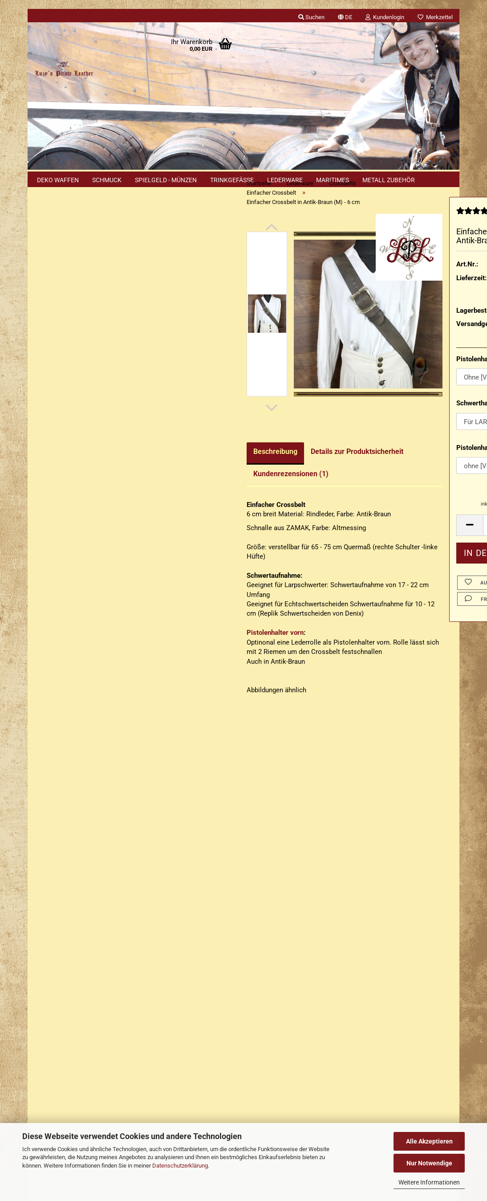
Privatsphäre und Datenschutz (78, 937)
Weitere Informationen (429, 1182)
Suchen (83, 437)
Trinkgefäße (232, 180)
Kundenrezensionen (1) (189, 491)
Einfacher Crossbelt (76, 341)
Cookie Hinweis (65, 711)
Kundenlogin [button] (384, 17)
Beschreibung (174, 469)
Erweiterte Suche (83, 458)
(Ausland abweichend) (424, 315)
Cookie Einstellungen (65, 953)
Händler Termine (125, 1109)
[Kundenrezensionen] (375, 232)
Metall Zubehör (388, 180)
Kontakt (45, 834)
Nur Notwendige (429, 1163)
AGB (40, 920)
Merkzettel (435, 17)
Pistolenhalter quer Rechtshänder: (400, 465)
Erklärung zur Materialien (71, 903)
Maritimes (332, 180)
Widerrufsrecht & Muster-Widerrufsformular (98, 869)
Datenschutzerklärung (180, 1165)
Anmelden (83, 274)
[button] (345, 15)
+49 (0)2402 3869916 (92, 1009)
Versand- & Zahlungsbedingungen (83, 851)
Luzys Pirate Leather (280, 1024)
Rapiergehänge (70, 362)
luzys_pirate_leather (313, 1070)
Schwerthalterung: (382, 421)
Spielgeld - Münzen (166, 180)
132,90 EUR (83, 643)
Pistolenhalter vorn (174, 650)
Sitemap (53, 692)
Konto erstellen (64, 294)
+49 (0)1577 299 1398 (87, 1028)
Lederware (285, 180)
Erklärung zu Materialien (77, 729)
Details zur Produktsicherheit (256, 469)
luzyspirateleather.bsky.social (320, 1086)
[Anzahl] (400, 542)
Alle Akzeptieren (429, 1141)
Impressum (51, 817)
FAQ (40, 886)
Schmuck (107, 180)
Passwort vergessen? (73, 309)
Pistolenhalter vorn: (384, 376)
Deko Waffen (58, 180)
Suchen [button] (311, 17)
